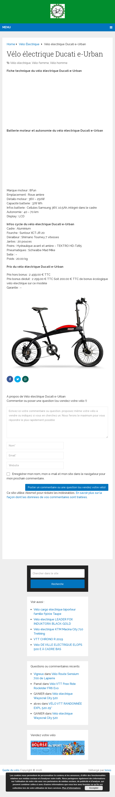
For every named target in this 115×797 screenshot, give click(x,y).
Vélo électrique (20, 63)
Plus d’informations (71, 788)
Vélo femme (40, 63)
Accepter (93, 788)
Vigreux (39, 674)
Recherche (57, 584)
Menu (6, 27)
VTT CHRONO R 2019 (48, 639)
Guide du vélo (10, 770)
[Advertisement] (57, 102)
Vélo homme (58, 63)
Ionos (108, 770)
